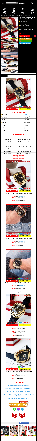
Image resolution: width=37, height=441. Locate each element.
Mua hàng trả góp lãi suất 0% (25, 38)
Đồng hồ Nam (26, 119)
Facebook (30, 422)
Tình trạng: (20, 32)
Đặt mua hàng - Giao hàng (24, 36)
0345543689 (22, 3)
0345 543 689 (32, 13)
